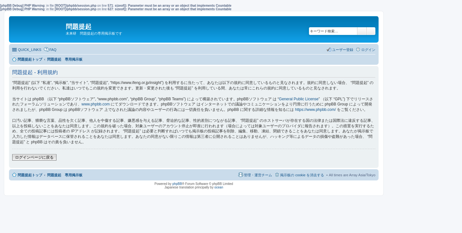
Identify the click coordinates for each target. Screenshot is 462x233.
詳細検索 (371, 31)
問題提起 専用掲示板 (64, 175)
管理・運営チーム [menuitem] (258, 175)
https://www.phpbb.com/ (315, 109)
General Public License (298, 99)
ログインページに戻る (34, 157)
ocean (218, 187)
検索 (362, 31)
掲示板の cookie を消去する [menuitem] (302, 175)
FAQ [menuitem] (52, 50)
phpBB (177, 184)
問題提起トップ (30, 175)
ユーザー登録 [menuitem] (342, 50)
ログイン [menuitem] (368, 50)
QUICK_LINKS (29, 50)
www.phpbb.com (95, 104)
